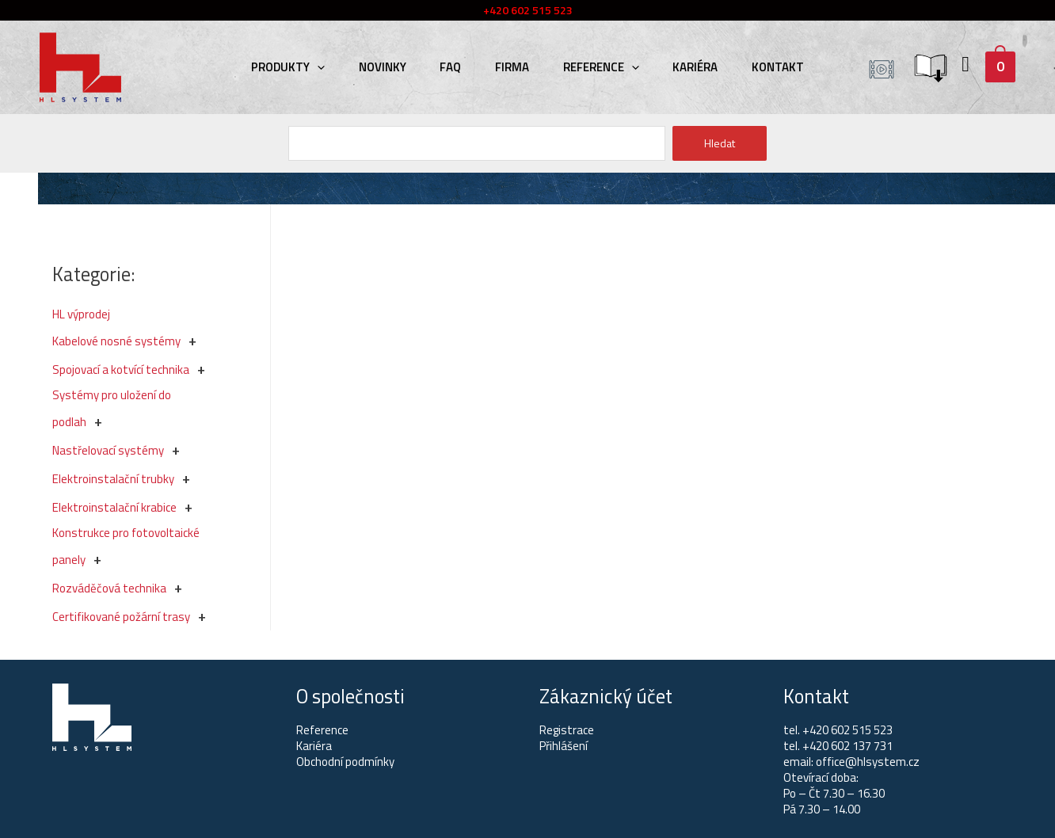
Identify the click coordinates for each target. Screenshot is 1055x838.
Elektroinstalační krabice (114, 507)
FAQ (456, 67)
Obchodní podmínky (345, 761)
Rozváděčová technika (109, 588)
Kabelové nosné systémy (116, 341)
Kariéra (684, 67)
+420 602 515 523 (847, 730)
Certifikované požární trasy (121, 617)
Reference (596, 67)
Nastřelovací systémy (108, 450)
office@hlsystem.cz (868, 761)
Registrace (566, 730)
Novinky (393, 67)
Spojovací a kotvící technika (120, 369)
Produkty (304, 67)
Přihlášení (563, 746)
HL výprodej (81, 314)
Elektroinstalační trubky (113, 479)
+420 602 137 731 (847, 746)
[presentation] (333, 67)
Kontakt (762, 67)
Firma (512, 67)
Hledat (719, 143)
